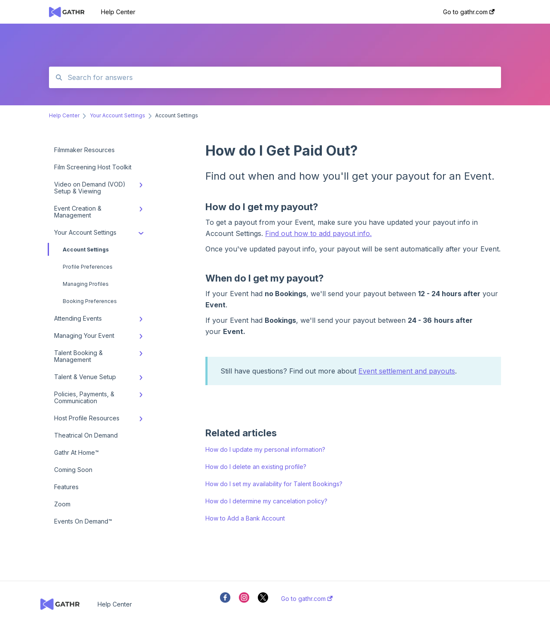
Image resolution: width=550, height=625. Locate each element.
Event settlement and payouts (406, 371)
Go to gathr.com (307, 598)
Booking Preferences (90, 301)
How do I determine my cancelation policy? (266, 501)
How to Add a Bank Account (245, 518)
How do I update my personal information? (265, 449)
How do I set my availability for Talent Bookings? (273, 483)
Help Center (118, 11)
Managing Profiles (86, 284)
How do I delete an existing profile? (255, 466)
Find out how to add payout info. (318, 233)
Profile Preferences (88, 266)
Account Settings (79, 249)
